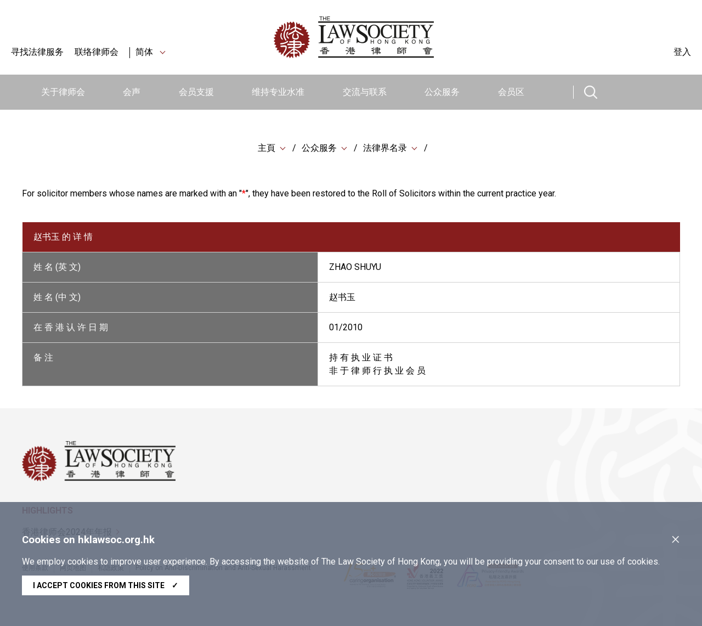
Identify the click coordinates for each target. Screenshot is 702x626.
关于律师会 (63, 92)
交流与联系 (365, 92)
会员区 (511, 92)
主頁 (266, 148)
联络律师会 (96, 52)
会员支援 (196, 92)
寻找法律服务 (37, 52)
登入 (682, 52)
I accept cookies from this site (105, 585)
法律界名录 (385, 148)
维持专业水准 (278, 92)
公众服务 (442, 92)
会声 (131, 92)
